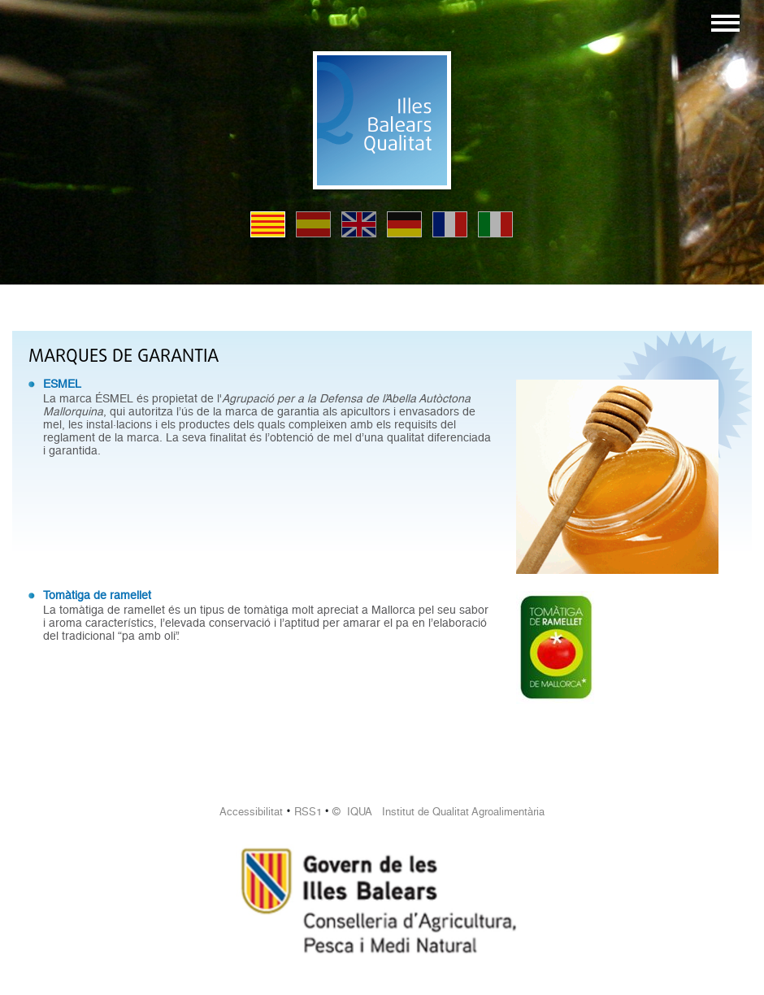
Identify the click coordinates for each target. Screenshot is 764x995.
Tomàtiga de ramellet (97, 595)
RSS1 (308, 812)
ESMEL (62, 383)
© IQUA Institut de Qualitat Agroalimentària (438, 812)
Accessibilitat (251, 812)
